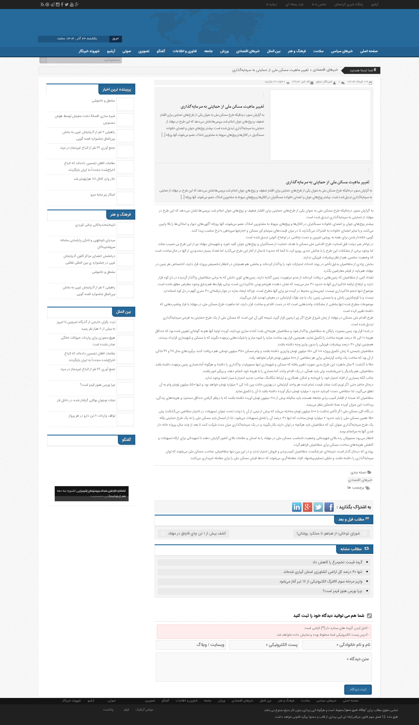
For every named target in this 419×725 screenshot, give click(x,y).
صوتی (126, 51)
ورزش (224, 51)
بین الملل (273, 51)
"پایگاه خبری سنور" (355, 710)
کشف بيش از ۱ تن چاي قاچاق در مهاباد (197, 533)
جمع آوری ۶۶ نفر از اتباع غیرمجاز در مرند (87, 148)
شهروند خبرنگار (89, 51)
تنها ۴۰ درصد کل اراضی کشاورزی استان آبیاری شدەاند (322, 572)
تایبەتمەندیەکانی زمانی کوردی (95, 225)
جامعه (208, 51)
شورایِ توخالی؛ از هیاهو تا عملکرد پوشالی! (328, 533)
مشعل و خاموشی (103, 101)
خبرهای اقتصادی (248, 51)
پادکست (108, 709)
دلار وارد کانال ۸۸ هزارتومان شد (94, 179)
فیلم (126, 709)
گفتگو (161, 51)
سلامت (318, 51)
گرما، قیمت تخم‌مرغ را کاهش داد (337, 562)
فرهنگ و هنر (297, 51)
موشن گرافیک (144, 709)
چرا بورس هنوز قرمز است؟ (342, 591)
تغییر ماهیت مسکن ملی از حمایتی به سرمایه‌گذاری (222, 106)
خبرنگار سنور (324, 81)
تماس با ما (319, 4)
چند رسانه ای (294, 4)
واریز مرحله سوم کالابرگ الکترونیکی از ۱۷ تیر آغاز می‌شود (320, 581)
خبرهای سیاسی (342, 51)
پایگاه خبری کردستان (348, 4)
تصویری (144, 51)
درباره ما (271, 4)
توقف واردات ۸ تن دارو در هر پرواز (92, 416)
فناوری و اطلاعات (185, 51)
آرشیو (374, 4)
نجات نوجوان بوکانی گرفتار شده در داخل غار (86, 400)
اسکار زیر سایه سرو (102, 195)
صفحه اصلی (369, 51)
